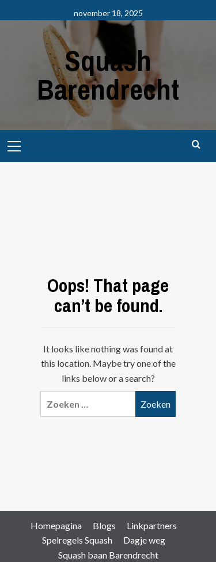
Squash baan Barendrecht (108, 554)
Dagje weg (144, 539)
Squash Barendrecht (108, 75)
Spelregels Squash (77, 539)
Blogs (104, 525)
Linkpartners (152, 525)
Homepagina (56, 525)
